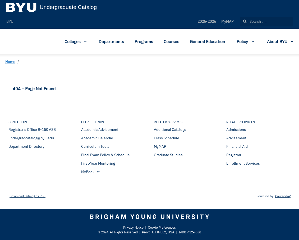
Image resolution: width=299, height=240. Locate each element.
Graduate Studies (168, 155)
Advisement (236, 138)
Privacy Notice (133, 227)
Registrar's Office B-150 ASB (32, 129)
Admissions (236, 129)
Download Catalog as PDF (27, 196)
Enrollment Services (243, 163)
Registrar (233, 155)
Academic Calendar (97, 138)
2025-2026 (206, 21)
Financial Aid (237, 146)
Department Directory (26, 146)
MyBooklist (90, 171)
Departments (111, 41)
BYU (9, 21)
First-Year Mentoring (98, 163)
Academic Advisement (99, 129)
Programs (144, 41)
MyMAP (227, 21)
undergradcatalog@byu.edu (31, 138)
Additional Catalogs (170, 129)
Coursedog (283, 196)
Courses (171, 41)
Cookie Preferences (162, 227)
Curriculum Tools (95, 146)
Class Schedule (166, 138)
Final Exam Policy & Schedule (105, 155)
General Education (207, 41)
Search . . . (254, 21)
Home (10, 61)
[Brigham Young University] (149, 216)
